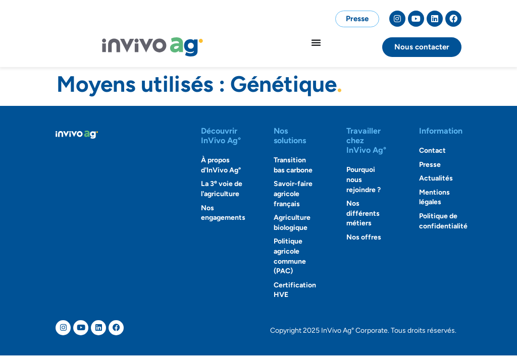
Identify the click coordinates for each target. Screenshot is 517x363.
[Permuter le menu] (316, 42)
